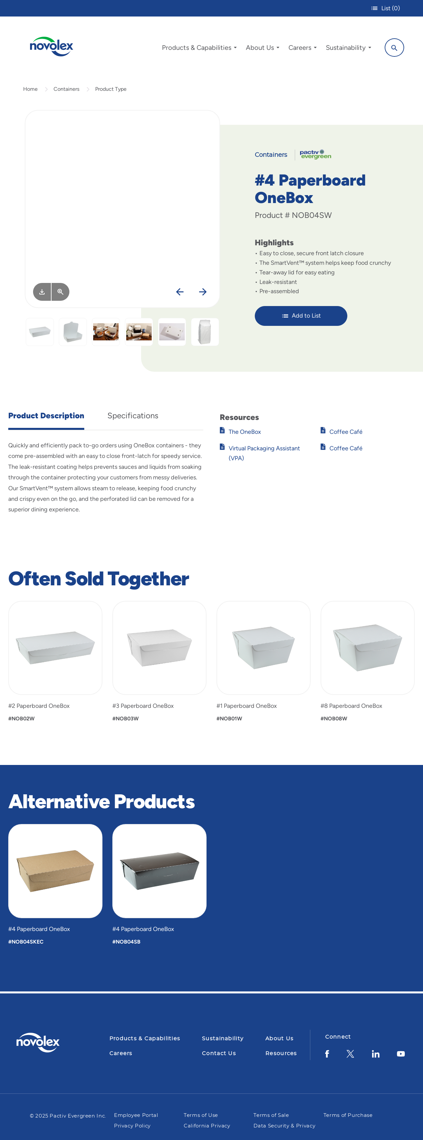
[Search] (393, 47)
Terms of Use (201, 1115)
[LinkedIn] (376, 1056)
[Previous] (180, 294)
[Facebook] (327, 1056)
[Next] (203, 294)
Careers (121, 1053)
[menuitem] (198, 48)
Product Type (111, 90)
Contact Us (219, 1053)
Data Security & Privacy (284, 1125)
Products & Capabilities (144, 1038)
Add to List (301, 317)
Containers (66, 90)
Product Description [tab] (46, 417)
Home (30, 90)
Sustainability (223, 1038)
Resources (281, 1053)
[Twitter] (350, 1056)
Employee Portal (136, 1115)
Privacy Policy (132, 1125)
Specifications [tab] (132, 417)
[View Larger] (60, 293)
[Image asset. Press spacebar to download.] (42, 293)
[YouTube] (401, 1056)
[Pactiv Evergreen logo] (51, 1043)
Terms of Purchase (348, 1115)
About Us (279, 1038)
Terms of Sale (271, 1115)
